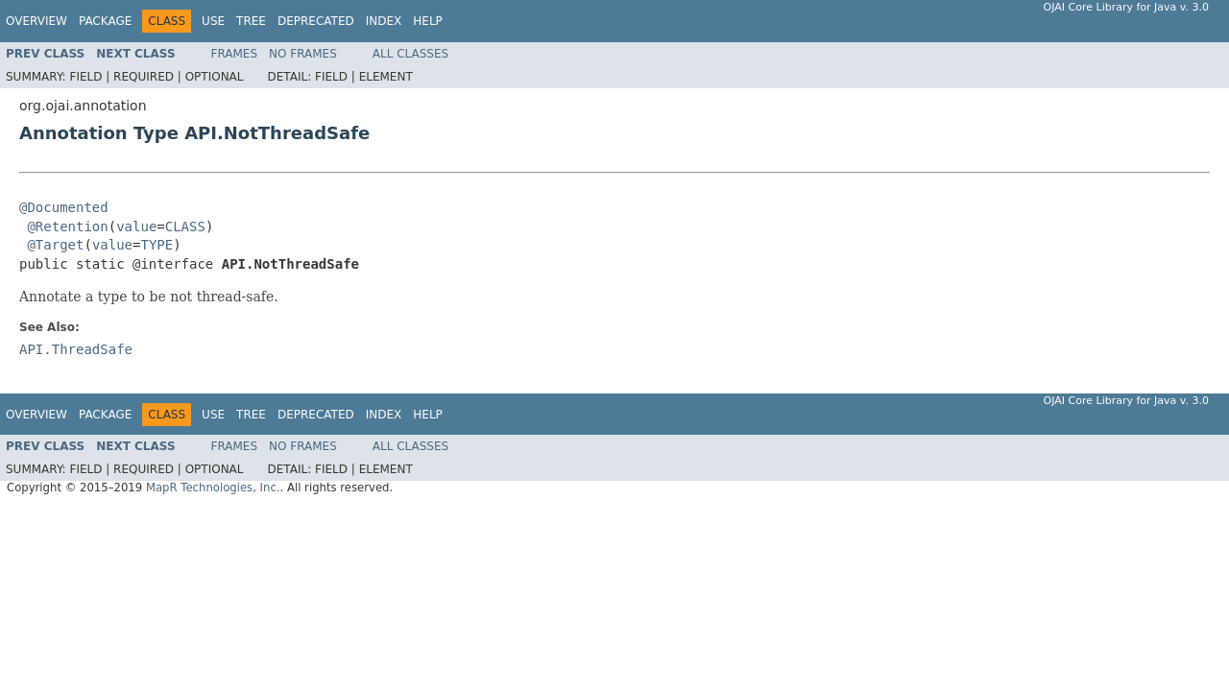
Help (428, 21)
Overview (36, 21)
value (136, 226)
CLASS (185, 226)
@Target (55, 244)
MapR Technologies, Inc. (213, 487)
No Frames (303, 53)
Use (213, 21)
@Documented (63, 207)
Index (384, 21)
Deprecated (315, 21)
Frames (234, 53)
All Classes (410, 53)
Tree (251, 21)
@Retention (67, 226)
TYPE (156, 244)
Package (105, 21)
